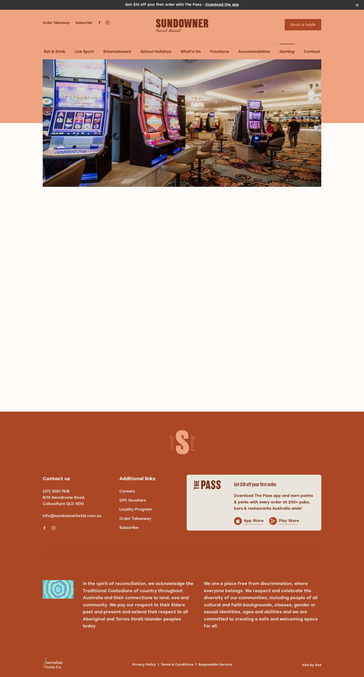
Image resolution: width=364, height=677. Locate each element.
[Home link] (182, 25)
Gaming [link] (287, 51)
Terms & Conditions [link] (177, 665)
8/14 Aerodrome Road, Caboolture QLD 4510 (64, 500)
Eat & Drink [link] (54, 51)
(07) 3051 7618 (56, 491)
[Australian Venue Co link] (52, 664)
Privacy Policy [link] (144, 665)
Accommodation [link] (254, 51)
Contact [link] (312, 51)
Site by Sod (311, 665)
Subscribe (83, 23)
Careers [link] (127, 491)
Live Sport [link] (84, 51)
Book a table (302, 24)
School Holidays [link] (155, 51)
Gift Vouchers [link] (132, 500)
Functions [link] (219, 51)
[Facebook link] (99, 22)
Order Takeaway (56, 23)
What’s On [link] (191, 51)
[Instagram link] (107, 22)
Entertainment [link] (117, 51)
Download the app (222, 5)
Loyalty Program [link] (135, 509)
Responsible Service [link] (215, 665)
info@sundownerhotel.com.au (72, 516)
